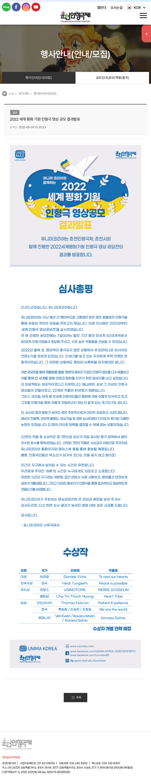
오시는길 (116, 8)
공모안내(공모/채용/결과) (112, 78)
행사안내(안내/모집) (39, 78)
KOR (137, 8)
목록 (76, 697)
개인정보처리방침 (11, 757)
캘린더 (101, 8)
